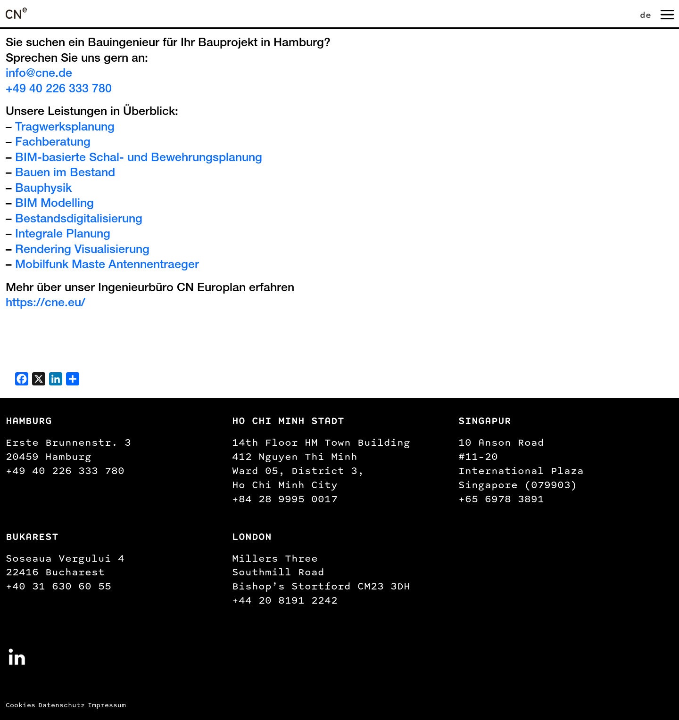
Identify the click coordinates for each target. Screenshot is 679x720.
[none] (647, 13)
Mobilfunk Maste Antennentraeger (107, 265)
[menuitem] (647, 13)
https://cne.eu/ (45, 304)
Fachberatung (53, 143)
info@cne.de (39, 74)
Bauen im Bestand (65, 174)
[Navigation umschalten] (666, 14)
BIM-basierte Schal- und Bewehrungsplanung (138, 158)
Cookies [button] (20, 705)
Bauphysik (43, 189)
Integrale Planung (62, 235)
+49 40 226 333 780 (59, 90)
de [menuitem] (645, 15)
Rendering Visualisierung (82, 250)
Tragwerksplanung (65, 128)
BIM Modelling (54, 204)
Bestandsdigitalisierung (78, 220)
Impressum (107, 705)
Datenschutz (61, 705)
